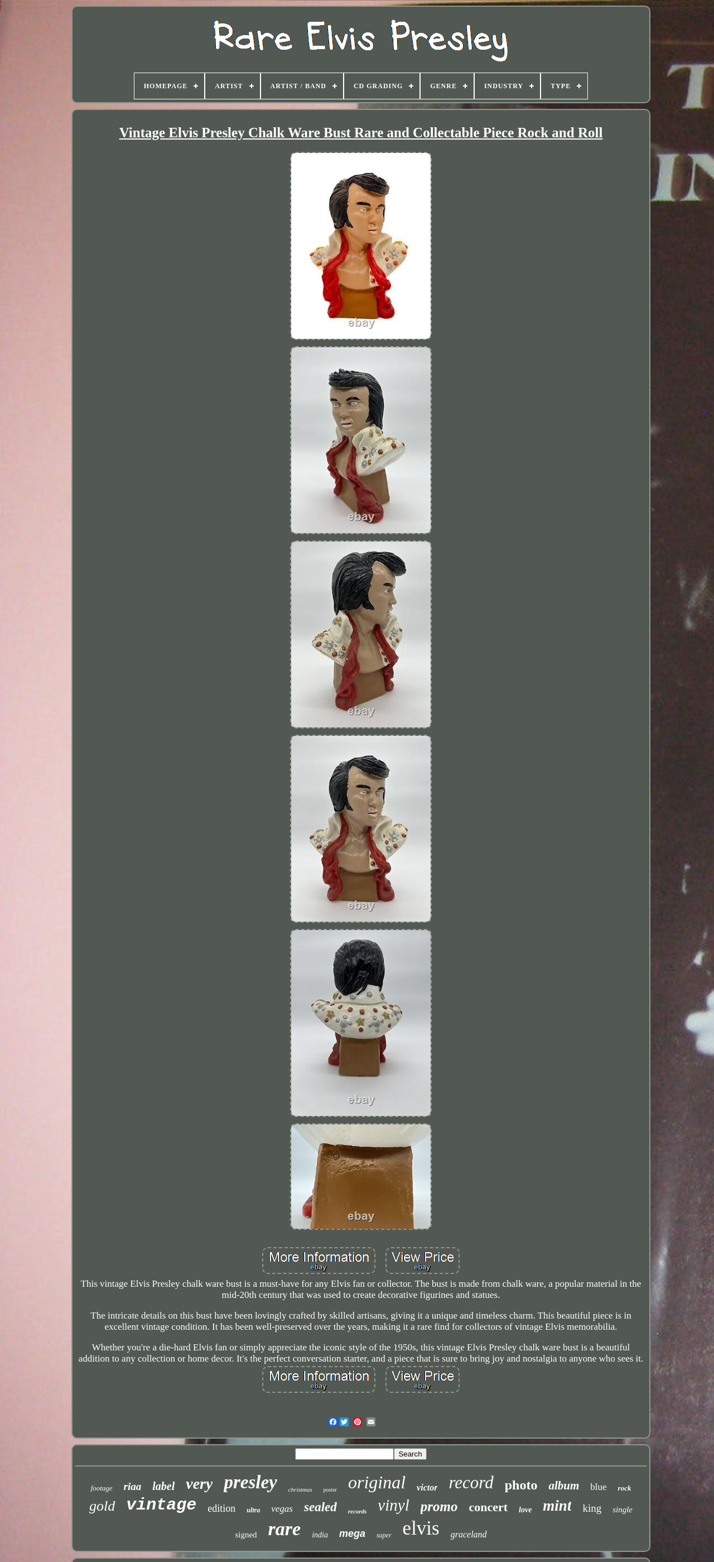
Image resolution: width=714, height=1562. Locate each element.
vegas (282, 1508)
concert (488, 1507)
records (357, 1511)
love (525, 1510)
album (563, 1485)
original (377, 1482)
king (591, 1508)
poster (330, 1490)
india (320, 1535)
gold (102, 1506)
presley (250, 1482)
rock (624, 1488)
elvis (421, 1528)
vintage (161, 1505)
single (622, 1509)
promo (439, 1506)
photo (521, 1485)
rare (284, 1528)
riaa (133, 1486)
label (163, 1486)
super (384, 1535)
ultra (253, 1510)
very (199, 1483)
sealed (320, 1507)
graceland (469, 1534)
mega (352, 1533)
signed (246, 1534)
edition (221, 1508)
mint (557, 1505)
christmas (300, 1489)
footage (102, 1488)
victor (427, 1487)
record (470, 1482)
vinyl (393, 1505)
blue (598, 1487)
